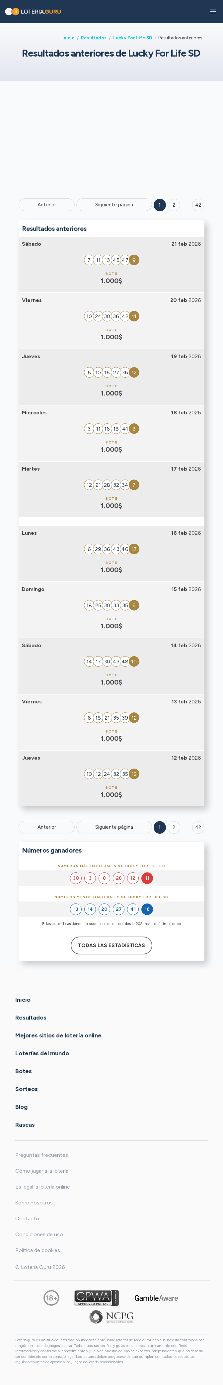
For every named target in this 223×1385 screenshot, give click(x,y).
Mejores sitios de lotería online (58, 1035)
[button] (213, 11)
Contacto (27, 1218)
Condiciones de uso (39, 1234)
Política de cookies (37, 1250)
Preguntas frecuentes (41, 1155)
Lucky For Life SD (132, 37)
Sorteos (26, 1089)
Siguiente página (114, 205)
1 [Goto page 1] (160, 205)
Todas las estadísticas (111, 945)
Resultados (94, 37)
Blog (21, 1107)
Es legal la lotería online (42, 1187)
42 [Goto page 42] (198, 827)
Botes (23, 1071)
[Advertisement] (111, 139)
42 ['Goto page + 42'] (198, 205)
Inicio (68, 37)
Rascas (25, 1124)
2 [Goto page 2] (174, 205)
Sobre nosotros (34, 1202)
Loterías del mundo (42, 1053)
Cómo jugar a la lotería (41, 1171)
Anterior (46, 205)
